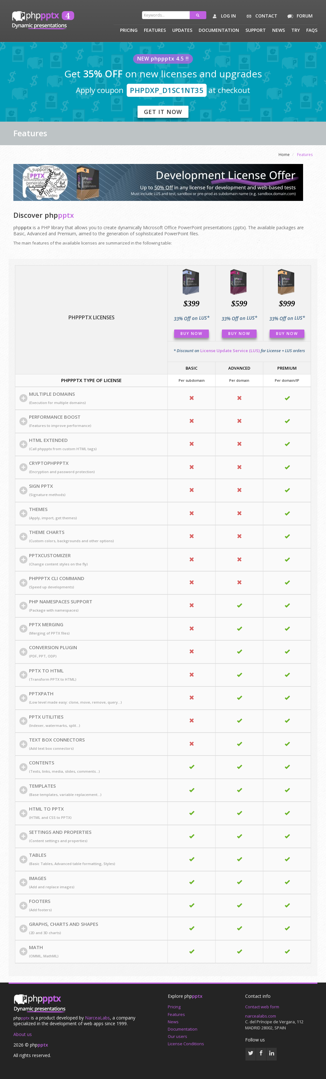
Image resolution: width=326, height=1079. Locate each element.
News (278, 30)
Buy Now (191, 333)
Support (255, 30)
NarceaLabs (97, 1018)
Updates (182, 30)
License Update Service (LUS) (230, 350)
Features (155, 30)
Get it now (163, 112)
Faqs (311, 30)
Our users (177, 1036)
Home (284, 154)
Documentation (219, 30)
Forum (299, 16)
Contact (260, 16)
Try (295, 30)
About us (22, 1034)
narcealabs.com (260, 1016)
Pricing (129, 30)
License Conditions (186, 1044)
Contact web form (262, 1007)
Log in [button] (222, 16)
